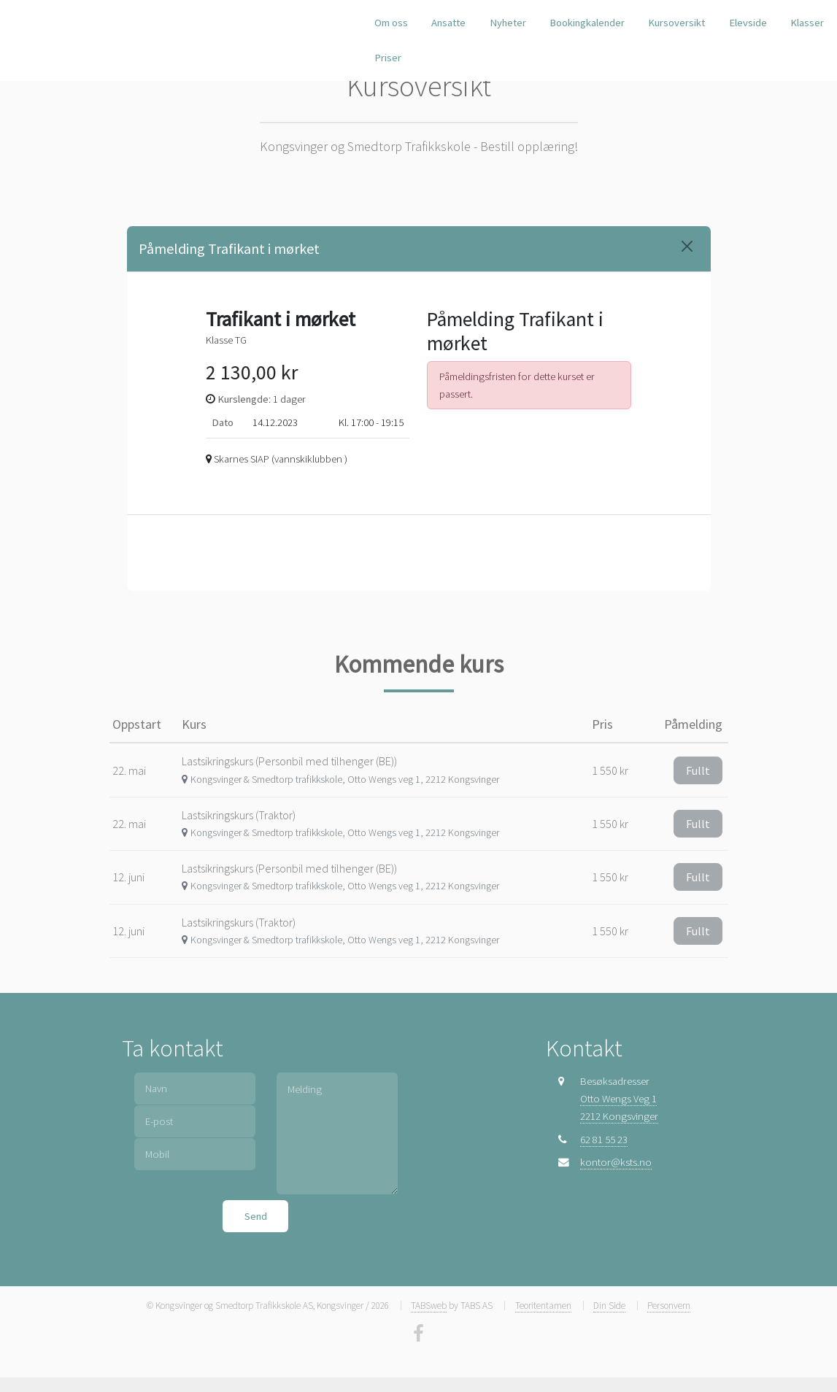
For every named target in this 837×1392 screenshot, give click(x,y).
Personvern (668, 1305)
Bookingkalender (587, 22)
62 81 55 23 (604, 1139)
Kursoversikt (676, 22)
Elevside (748, 22)
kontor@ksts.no (616, 1162)
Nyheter (508, 22)
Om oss (391, 22)
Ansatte (448, 22)
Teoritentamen (543, 1305)
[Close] (687, 246)
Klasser (807, 22)
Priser (387, 57)
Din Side (609, 1305)
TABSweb (429, 1305)
